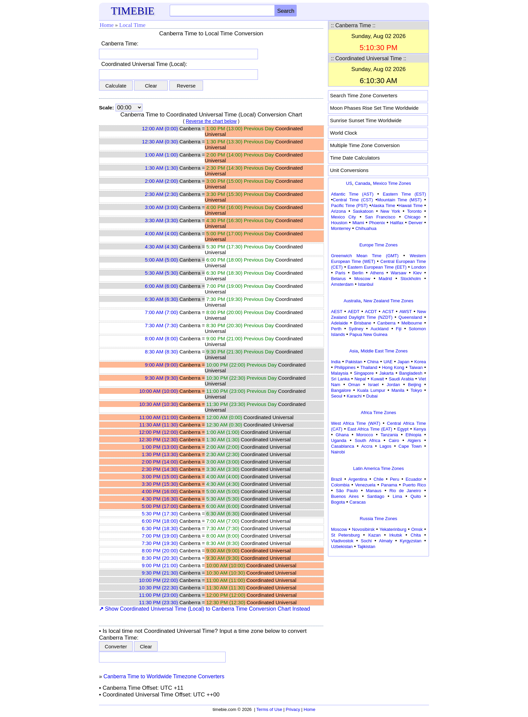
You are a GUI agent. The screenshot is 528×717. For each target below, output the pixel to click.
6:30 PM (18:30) (160, 528)
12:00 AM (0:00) (160, 128)
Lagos (385, 446)
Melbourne (411, 323)
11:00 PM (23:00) (158, 595)
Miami (358, 222)
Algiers (414, 440)
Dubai (372, 396)
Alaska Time (383, 205)
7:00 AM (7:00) (161, 312)
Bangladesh (410, 373)
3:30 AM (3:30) (161, 220)
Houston (339, 222)
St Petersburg (345, 535)
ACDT (371, 311)
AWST (405, 311)
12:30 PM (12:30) (158, 439)
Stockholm (410, 278)
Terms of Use (269, 709)
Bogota (338, 502)
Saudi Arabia (401, 378)
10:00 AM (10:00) (158, 391)
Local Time (132, 25)
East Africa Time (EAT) (370, 429)
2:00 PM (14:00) (160, 462)
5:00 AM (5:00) (161, 260)
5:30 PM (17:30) (160, 513)
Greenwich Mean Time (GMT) (365, 255)
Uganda (338, 440)
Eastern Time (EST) (404, 194)
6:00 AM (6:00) (161, 286)
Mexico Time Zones (392, 183)
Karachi (354, 396)
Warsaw (398, 272)
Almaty (386, 540)
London (418, 267)
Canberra (386, 323)
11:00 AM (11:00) (158, 417)
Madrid (385, 278)
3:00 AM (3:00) (161, 207)
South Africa (367, 440)
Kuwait (377, 378)
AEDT (354, 311)
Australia (352, 300)
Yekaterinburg (393, 529)
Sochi (366, 540)
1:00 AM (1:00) (161, 155)
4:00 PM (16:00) (160, 491)
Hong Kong (393, 367)
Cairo (394, 440)
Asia (353, 350)
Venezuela (365, 484)
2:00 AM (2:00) (161, 181)
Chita (415, 535)
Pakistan (353, 361)
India (335, 361)
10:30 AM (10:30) (158, 404)
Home (107, 25)
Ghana (342, 434)
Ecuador (413, 479)
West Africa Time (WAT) (355, 423)
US (349, 183)
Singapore (364, 373)
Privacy (293, 709)
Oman (354, 384)
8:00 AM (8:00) (161, 338)
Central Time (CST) (353, 199)
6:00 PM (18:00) (160, 521)
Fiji (399, 328)
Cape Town (410, 446)
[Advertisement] (378, 600)
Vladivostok (342, 540)
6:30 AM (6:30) (161, 299)
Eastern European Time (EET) (377, 267)
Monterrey (341, 228)
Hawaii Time (411, 205)
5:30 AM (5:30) (161, 273)
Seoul (336, 396)
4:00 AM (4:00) (161, 233)
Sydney (356, 328)
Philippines (345, 367)
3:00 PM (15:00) (160, 476)
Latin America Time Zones (378, 468)
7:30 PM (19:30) (160, 543)
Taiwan (416, 367)
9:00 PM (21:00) (160, 565)
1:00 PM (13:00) (160, 447)
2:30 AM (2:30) (161, 194)
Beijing (414, 384)
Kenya (420, 429)
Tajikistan (366, 546)
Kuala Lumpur (371, 390)
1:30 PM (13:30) (160, 454)
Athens (377, 272)
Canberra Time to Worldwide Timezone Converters (163, 676)
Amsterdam (342, 284)
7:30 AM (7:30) (161, 325)
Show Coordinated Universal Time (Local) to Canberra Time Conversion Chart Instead (204, 609)
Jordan (393, 384)
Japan (403, 361)
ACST (388, 311)
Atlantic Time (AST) (352, 194)
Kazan (374, 535)
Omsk (417, 529)
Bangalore (341, 390)
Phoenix (377, 222)
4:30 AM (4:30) (161, 246)
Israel (373, 384)
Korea (420, 361)
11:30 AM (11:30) (158, 425)
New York (390, 211)
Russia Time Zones (378, 518)
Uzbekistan (342, 546)
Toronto (414, 211)
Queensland (410, 317)
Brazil (336, 479)
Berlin (357, 272)
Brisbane (362, 323)
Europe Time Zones (378, 244)
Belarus (338, 278)
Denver (415, 222)
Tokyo (416, 390)
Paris (340, 272)
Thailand (368, 367)
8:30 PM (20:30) (160, 558)
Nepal (360, 378)
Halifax (396, 222)
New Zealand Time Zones (388, 300)
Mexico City (343, 216)
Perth (336, 328)
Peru (394, 479)
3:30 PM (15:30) (160, 484)
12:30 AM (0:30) (160, 141)
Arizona (338, 211)
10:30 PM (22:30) (158, 587)
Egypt (402, 429)
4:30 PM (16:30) (160, 499)
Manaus (373, 490)
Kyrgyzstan (410, 540)
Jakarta (386, 373)
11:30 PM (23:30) (158, 602)
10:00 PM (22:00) (158, 580)
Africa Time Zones (378, 412)
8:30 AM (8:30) (161, 351)
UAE (388, 361)
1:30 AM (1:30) (161, 168)
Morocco (364, 434)
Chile (378, 479)
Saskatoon (363, 211)
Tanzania (389, 434)
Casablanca (342, 446)
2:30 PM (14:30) (160, 469)
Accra (366, 446)
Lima (397, 496)
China (372, 361)
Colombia (340, 484)
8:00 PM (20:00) (160, 550)
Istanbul (365, 284)
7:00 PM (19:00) (160, 536)
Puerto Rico (414, 484)
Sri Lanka (340, 378)
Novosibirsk (363, 529)
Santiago (375, 496)
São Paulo (347, 490)
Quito (415, 496)
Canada (362, 183)
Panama (389, 484)
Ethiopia (413, 434)
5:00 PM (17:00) (160, 506)
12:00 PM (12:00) (158, 432)
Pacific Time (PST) (349, 205)
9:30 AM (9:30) (161, 378)
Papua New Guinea (369, 334)
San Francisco (380, 216)
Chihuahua (365, 228)
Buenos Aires (345, 496)
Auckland (380, 328)
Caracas (358, 502)
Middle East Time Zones (384, 350)
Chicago (412, 216)
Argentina (358, 479)
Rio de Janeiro (405, 490)
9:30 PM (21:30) (160, 573)
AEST (336, 311)
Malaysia (339, 373)
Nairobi (338, 451)
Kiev (417, 272)
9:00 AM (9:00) (161, 365)
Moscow (362, 278)
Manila (397, 390)
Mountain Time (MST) (399, 199)
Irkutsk (395, 535)
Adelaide (339, 323)
